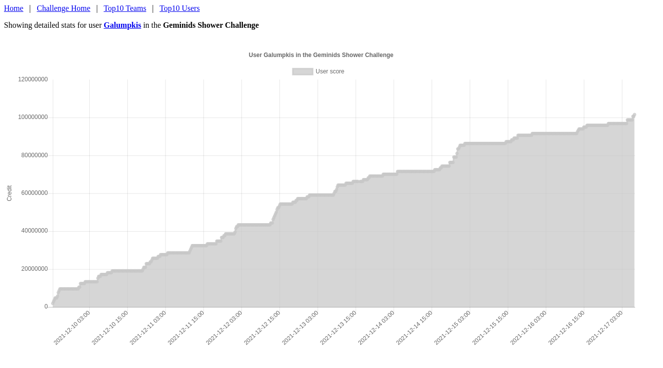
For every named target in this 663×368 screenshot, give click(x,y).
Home (13, 8)
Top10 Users (180, 8)
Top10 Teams (125, 8)
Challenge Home (63, 8)
